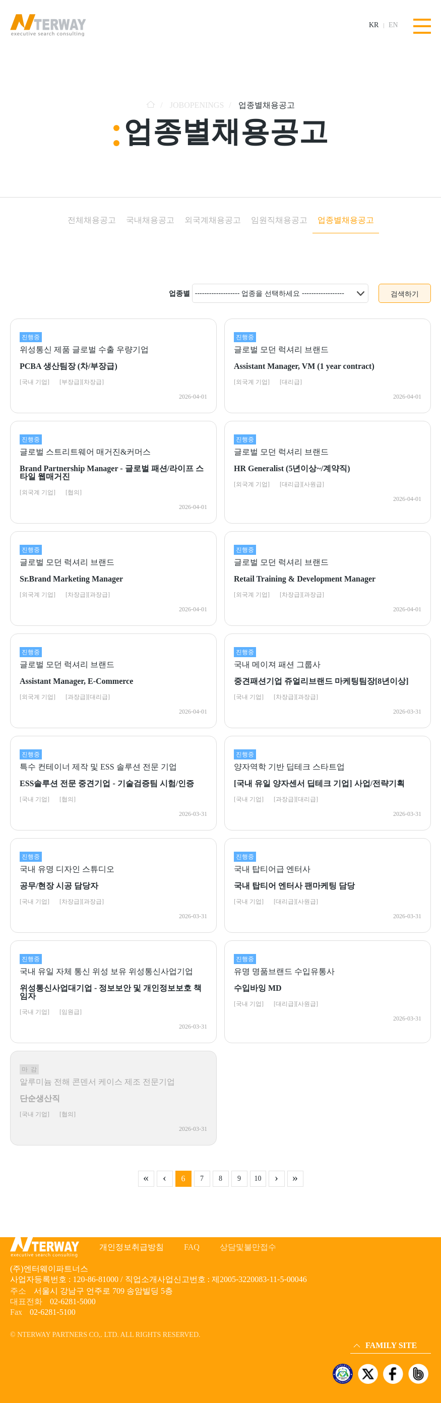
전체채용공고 (92, 220)
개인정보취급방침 (131, 1247)
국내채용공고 (150, 220)
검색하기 (405, 294)
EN (393, 25)
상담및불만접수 (248, 1247)
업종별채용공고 (346, 220)
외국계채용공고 (212, 220)
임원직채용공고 (279, 220)
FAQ (192, 1247)
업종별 (179, 293)
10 (258, 1178)
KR (374, 25)
